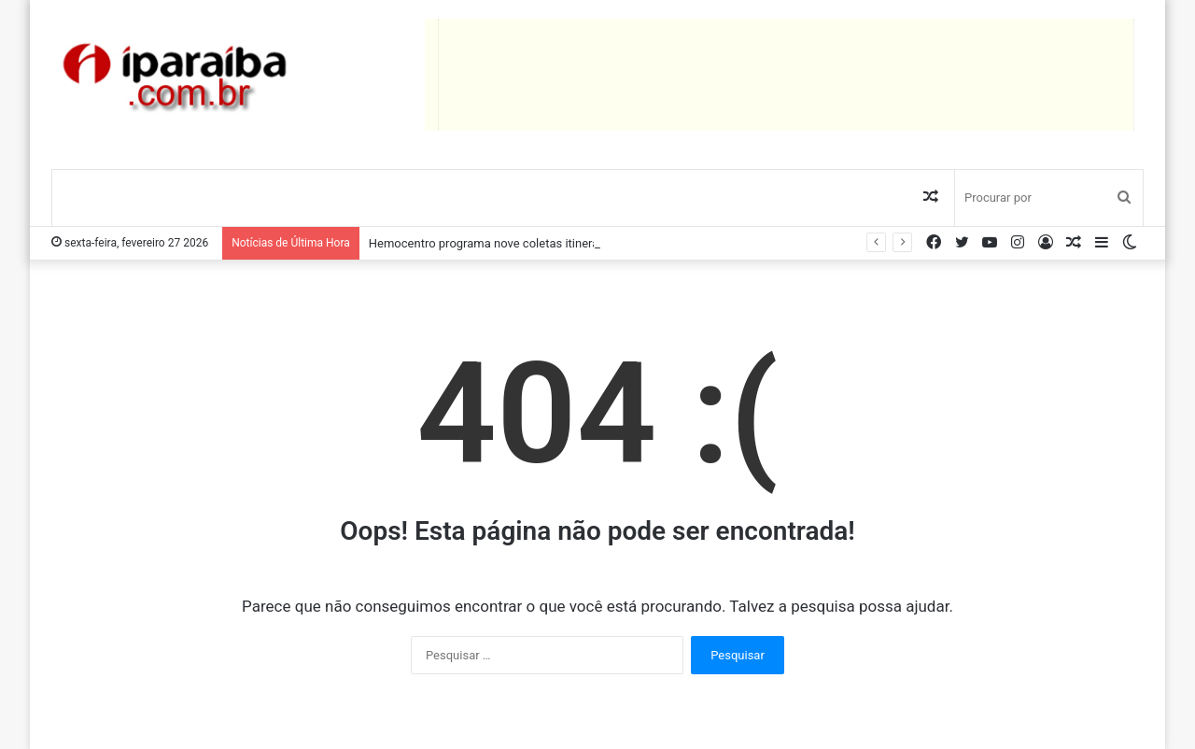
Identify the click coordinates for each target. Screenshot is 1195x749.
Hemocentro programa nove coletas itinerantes (496, 243)
